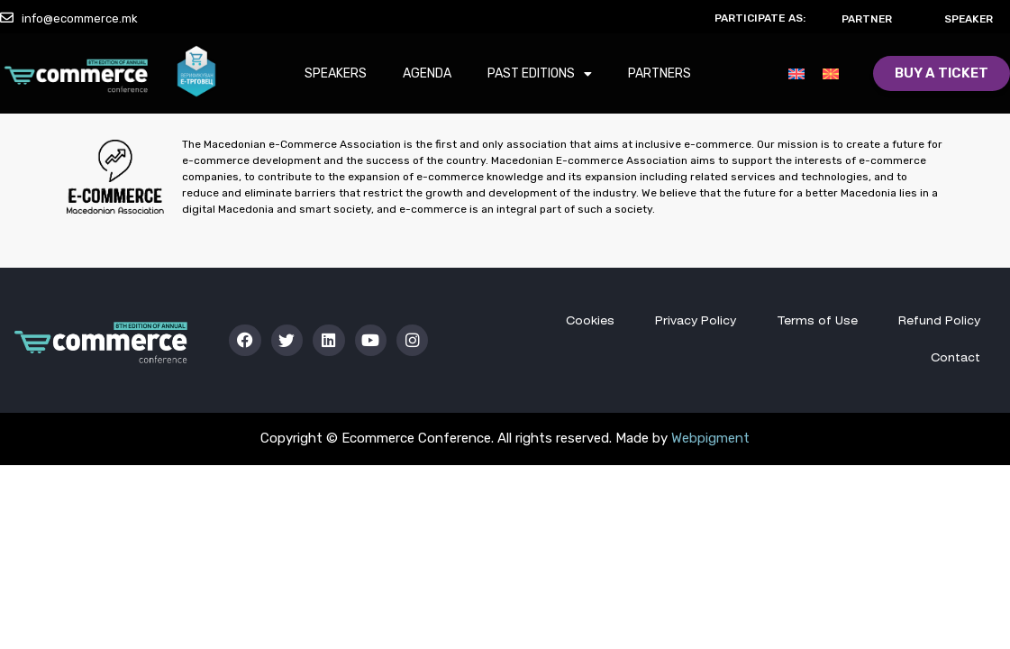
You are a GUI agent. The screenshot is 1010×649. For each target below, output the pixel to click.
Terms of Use (817, 321)
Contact (955, 358)
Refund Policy (939, 321)
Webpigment (710, 438)
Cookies (588, 321)
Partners (659, 74)
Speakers (336, 74)
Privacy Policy (694, 321)
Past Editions (539, 74)
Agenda (427, 74)
